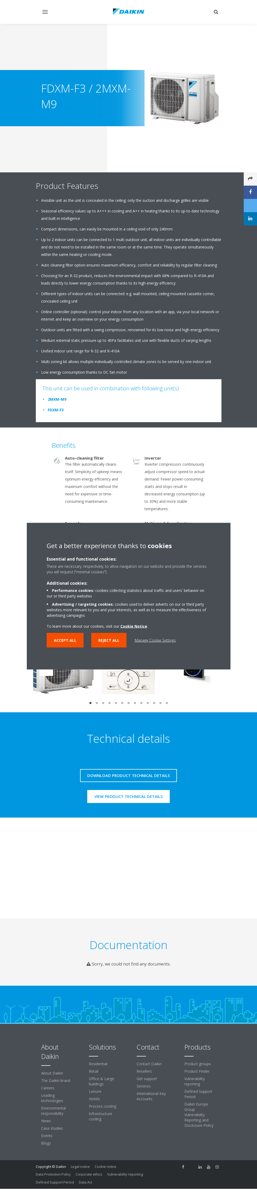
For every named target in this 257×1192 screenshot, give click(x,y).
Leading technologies (52, 1098)
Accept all (65, 640)
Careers (47, 1087)
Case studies (52, 1128)
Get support (147, 1078)
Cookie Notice (133, 625)
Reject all (108, 640)
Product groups (197, 1063)
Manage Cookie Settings (155, 640)
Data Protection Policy (53, 1174)
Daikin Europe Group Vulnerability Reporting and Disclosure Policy (199, 1115)
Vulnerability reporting (194, 1081)
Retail (93, 1071)
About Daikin (52, 1073)
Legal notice (80, 1166)
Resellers (144, 1071)
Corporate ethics (89, 1174)
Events (47, 1135)
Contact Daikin (149, 1063)
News (46, 1120)
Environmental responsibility (53, 1111)
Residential (98, 1063)
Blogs (46, 1143)
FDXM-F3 (56, 409)
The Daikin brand (55, 1080)
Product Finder (197, 1071)
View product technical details (128, 796)
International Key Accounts (151, 1096)
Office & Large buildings (101, 1081)
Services (144, 1086)
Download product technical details (128, 775)
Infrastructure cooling (100, 1116)
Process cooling (102, 1106)
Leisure (95, 1091)
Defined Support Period (198, 1094)
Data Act (85, 1182)
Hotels (94, 1098)
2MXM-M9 (57, 399)
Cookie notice (105, 1166)
